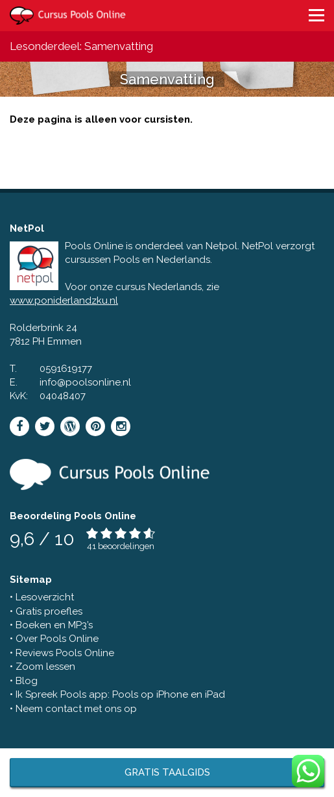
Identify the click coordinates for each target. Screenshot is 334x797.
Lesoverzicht (45, 597)
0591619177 (66, 368)
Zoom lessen (45, 666)
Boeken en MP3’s (54, 625)
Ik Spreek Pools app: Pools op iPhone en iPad (120, 694)
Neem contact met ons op (76, 709)
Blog (27, 681)
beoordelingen (126, 546)
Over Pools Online (57, 638)
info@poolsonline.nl (85, 382)
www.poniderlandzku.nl (64, 300)
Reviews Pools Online (65, 653)
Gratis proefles (49, 611)
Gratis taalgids (167, 772)
